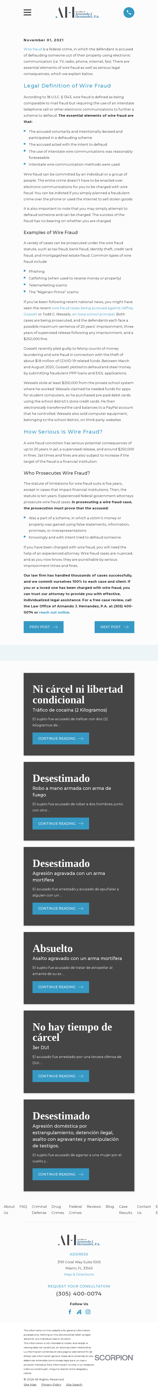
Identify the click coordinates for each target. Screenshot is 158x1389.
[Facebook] (69, 1311)
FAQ (23, 1206)
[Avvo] (79, 1311)
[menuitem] (30, 1384)
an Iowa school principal (93, 314)
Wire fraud (33, 49)
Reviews (94, 1206)
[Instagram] (88, 1311)
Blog (110, 1206)
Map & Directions (79, 1274)
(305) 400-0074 (79, 1293)
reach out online (54, 612)
